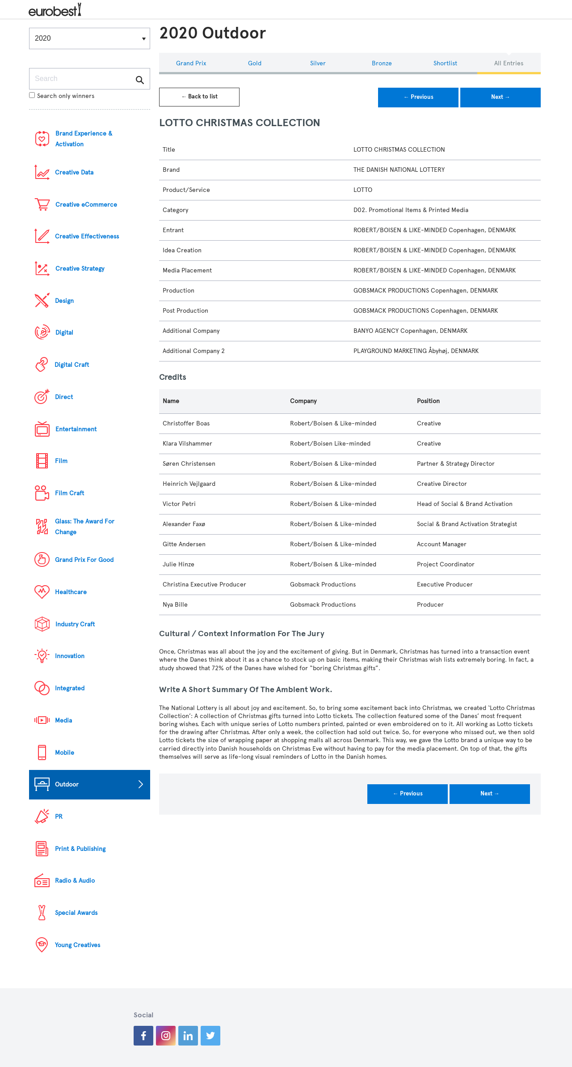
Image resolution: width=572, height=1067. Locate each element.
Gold (254, 63)
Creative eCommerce (86, 204)
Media (63, 720)
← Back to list (199, 96)
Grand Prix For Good (84, 560)
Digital (64, 332)
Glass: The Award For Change (84, 527)
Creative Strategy (79, 268)
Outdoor (67, 784)
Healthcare (71, 592)
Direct (64, 397)
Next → (500, 97)
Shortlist (445, 63)
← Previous (418, 97)
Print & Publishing (80, 849)
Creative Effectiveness (87, 236)
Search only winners (61, 96)
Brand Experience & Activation (83, 139)
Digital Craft (72, 365)
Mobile (64, 753)
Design (64, 301)
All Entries (508, 63)
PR (59, 816)
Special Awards (76, 913)
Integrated (69, 688)
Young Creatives (77, 945)
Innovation (69, 656)
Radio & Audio (75, 880)
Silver (318, 63)
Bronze (382, 63)
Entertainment (76, 429)
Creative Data (74, 172)
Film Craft (69, 493)
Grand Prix (191, 63)
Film (61, 461)
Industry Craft (75, 624)
